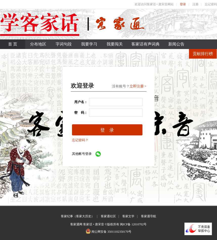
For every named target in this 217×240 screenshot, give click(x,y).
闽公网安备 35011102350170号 (111, 231)
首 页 (12, 44)
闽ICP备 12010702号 (133, 224)
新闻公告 (176, 44)
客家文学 (128, 216)
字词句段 (64, 44)
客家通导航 (148, 216)
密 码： (79, 112)
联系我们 (176, 54)
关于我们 (150, 54)
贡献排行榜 (203, 54)
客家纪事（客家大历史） (77, 216)
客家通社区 (108, 216)
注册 (195, 4)
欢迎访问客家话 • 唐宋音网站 (154, 4)
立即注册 (137, 86)
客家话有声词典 (145, 44)
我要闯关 (115, 44)
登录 (183, 4)
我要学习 (89, 44)
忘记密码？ (80, 140)
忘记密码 (211, 4)
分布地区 (38, 44)
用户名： (79, 102)
